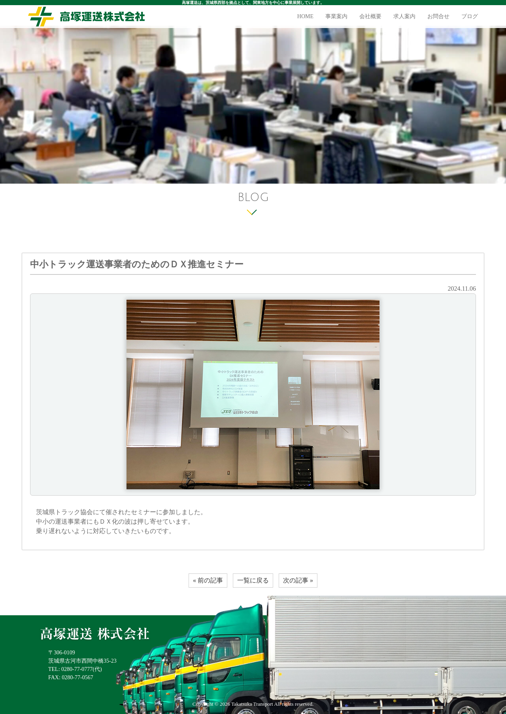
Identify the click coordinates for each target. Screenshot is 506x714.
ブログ (469, 16)
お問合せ (438, 16)
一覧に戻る (253, 580)
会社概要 (370, 16)
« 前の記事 (208, 580)
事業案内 (336, 16)
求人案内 (404, 16)
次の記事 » (298, 580)
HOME (305, 16)
